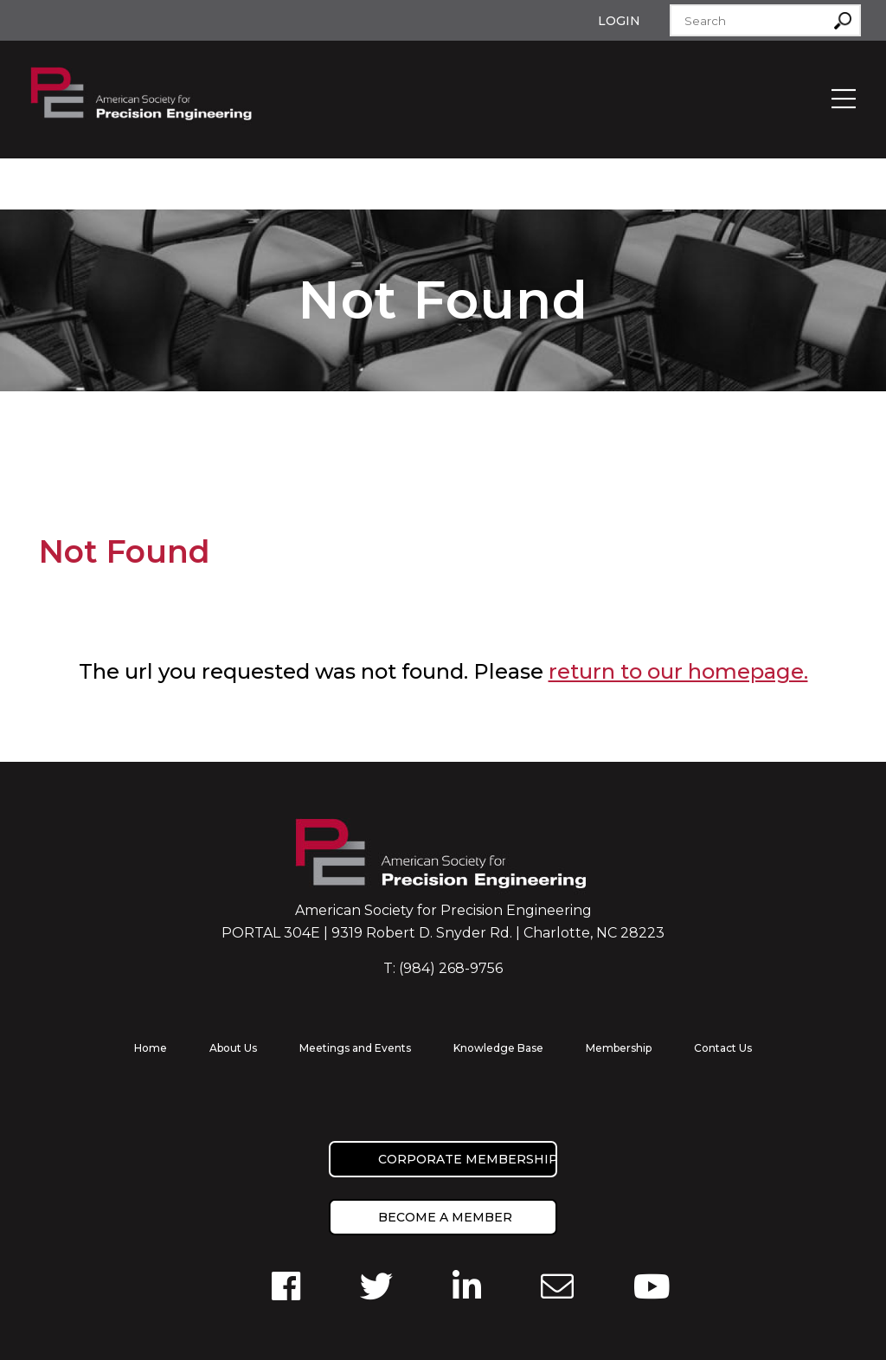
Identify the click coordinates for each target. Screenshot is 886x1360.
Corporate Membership (467, 1159)
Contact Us (723, 1047)
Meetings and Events (355, 1047)
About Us (233, 1047)
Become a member (445, 1217)
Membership (619, 1047)
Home (150, 1047)
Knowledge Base (498, 1047)
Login (619, 21)
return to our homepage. (678, 671)
